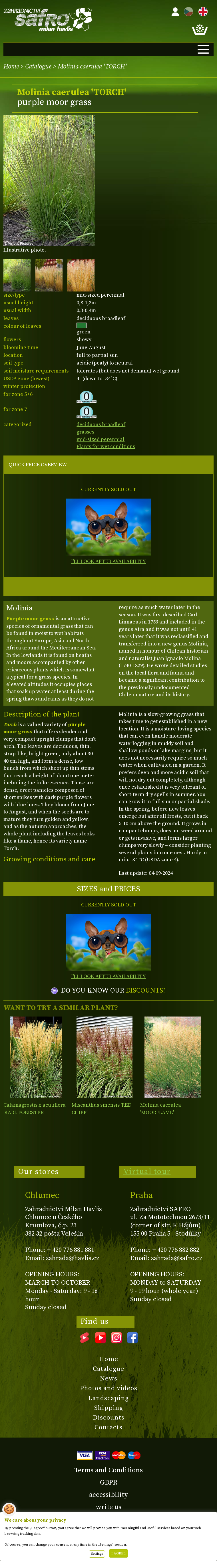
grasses (85, 432)
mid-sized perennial (100, 439)
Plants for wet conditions (106, 446)
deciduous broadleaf (101, 424)
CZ (187, 10)
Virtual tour (147, 1172)
